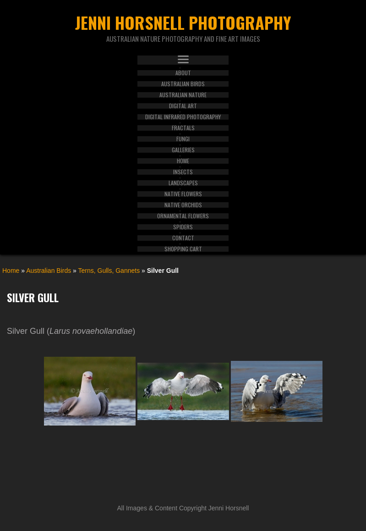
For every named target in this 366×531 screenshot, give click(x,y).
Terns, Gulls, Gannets (109, 270)
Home (183, 161)
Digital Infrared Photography (183, 117)
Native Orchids (183, 205)
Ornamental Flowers (183, 216)
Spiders (183, 227)
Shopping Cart (183, 249)
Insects (183, 172)
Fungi (183, 139)
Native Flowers (183, 194)
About (183, 73)
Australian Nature (183, 95)
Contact (183, 238)
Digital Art (183, 106)
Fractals (183, 128)
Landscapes (183, 183)
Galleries (183, 150)
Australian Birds (183, 84)
